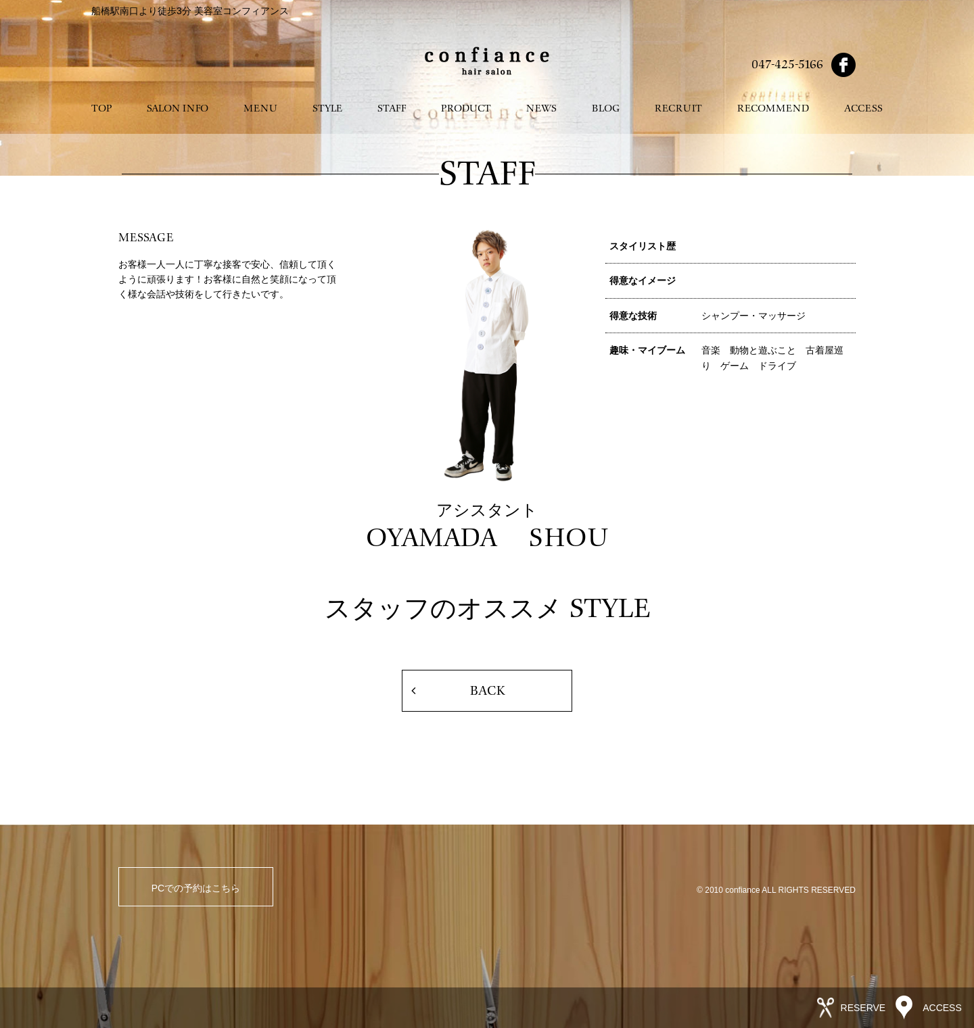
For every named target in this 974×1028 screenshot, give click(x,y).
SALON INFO (177, 108)
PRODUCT (466, 108)
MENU (260, 108)
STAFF (391, 108)
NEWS (541, 108)
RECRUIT (678, 108)
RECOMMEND (773, 108)
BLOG (606, 108)
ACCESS (863, 108)
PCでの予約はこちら (196, 888)
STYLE (327, 108)
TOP (101, 108)
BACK (487, 690)
